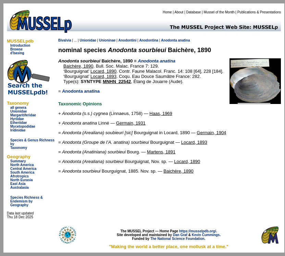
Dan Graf (180, 235)
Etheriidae (18, 123)
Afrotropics (19, 176)
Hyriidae (17, 119)
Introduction (20, 45)
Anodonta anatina (81, 91)
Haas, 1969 (160, 113)
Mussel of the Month (219, 12)
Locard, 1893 (103, 76)
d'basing (17, 53)
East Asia (18, 184)
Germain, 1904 (211, 132)
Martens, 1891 (161, 151)
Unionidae (18, 111)
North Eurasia (21, 180)
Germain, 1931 (131, 123)
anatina (184, 40)
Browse (16, 49)
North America (22, 165)
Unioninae (107, 40)
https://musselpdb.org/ (197, 231)
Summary (18, 161)
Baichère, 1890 (78, 66)
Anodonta (169, 40)
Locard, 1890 (103, 71)
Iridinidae (17, 130)
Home (167, 12)
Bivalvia (64, 40)
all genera (18, 107)
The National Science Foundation (177, 239)
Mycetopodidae (22, 126)
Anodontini (127, 40)
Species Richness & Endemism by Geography (26, 201)
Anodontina (148, 40)
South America (22, 172)
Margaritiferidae (23, 115)
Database (193, 12)
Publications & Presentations (259, 12)
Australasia (19, 187)
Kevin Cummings (206, 235)
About (178, 12)
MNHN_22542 (117, 81)
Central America (23, 169)
